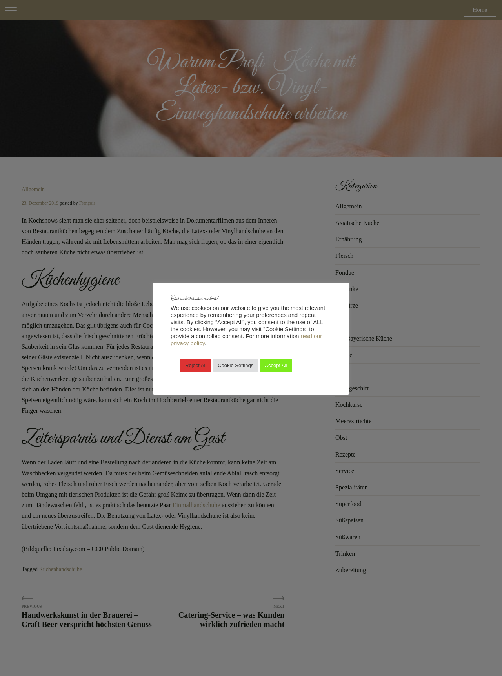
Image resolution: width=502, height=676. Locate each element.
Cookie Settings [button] (235, 365)
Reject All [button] (195, 365)
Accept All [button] (276, 365)
